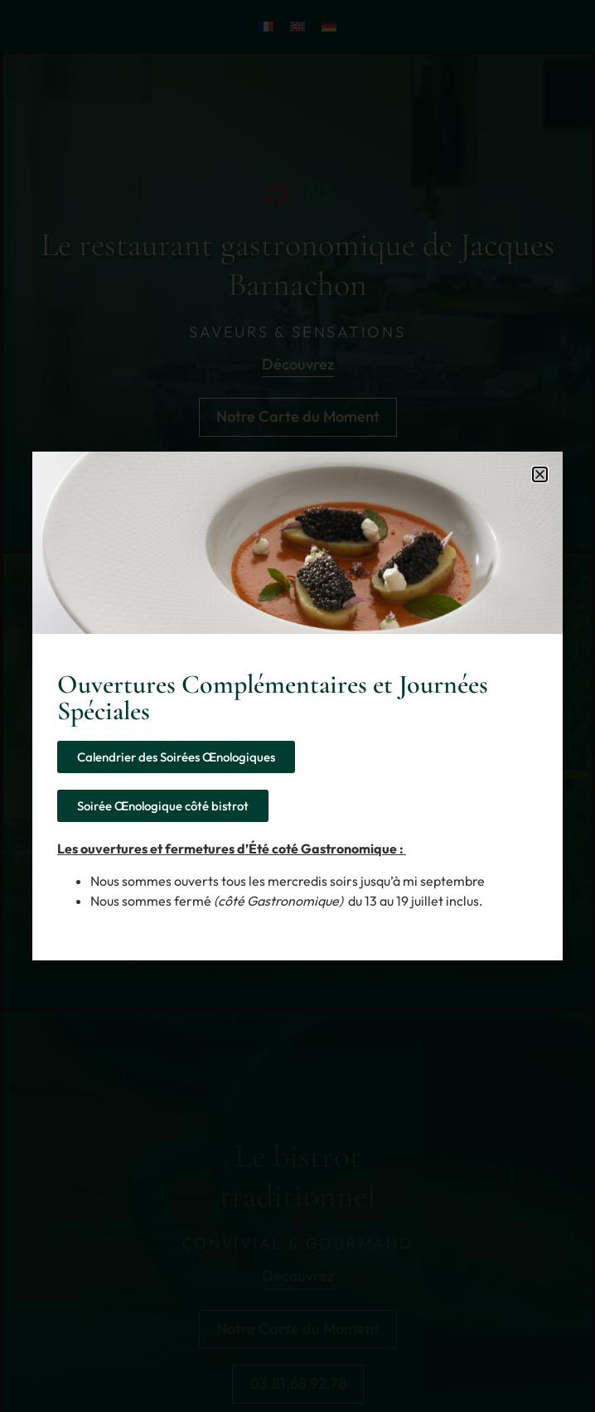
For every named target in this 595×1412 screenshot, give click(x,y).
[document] (297, 706)
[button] (540, 474)
